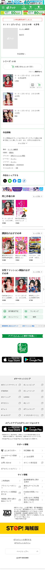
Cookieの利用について (31, 493)
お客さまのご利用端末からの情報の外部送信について (31, 500)
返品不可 (21, 34)
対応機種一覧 (29, 450)
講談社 (11, 152)
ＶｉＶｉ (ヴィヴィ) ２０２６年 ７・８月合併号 (28, 77)
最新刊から (38, 71)
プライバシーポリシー (8, 487)
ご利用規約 (5, 481)
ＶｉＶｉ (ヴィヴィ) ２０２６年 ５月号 (28, 112)
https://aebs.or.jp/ (20, 519)
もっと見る (36, 196)
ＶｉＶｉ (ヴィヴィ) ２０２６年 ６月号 (28, 95)
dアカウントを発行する (22, 540)
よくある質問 (29, 457)
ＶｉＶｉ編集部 (24, 29)
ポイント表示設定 (30, 463)
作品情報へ (21, 54)
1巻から (31, 71)
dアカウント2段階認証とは (9, 493)
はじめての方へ (8, 450)
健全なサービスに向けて (31, 487)
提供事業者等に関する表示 (31, 481)
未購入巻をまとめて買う (24, 67)
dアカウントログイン (9, 469)
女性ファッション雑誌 (18, 155)
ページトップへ (22, 551)
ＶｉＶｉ (13, 159)
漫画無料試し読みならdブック (10, 326)
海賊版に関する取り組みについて (8, 500)
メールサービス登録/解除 (9, 457)
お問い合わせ (6, 463)
